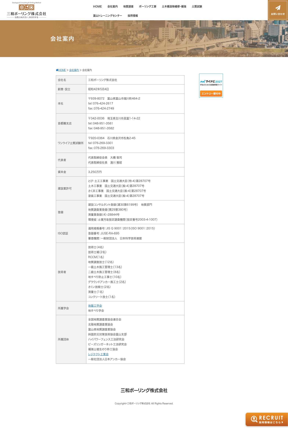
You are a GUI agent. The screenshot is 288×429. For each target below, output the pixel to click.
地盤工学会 (95, 305)
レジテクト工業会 (98, 354)
